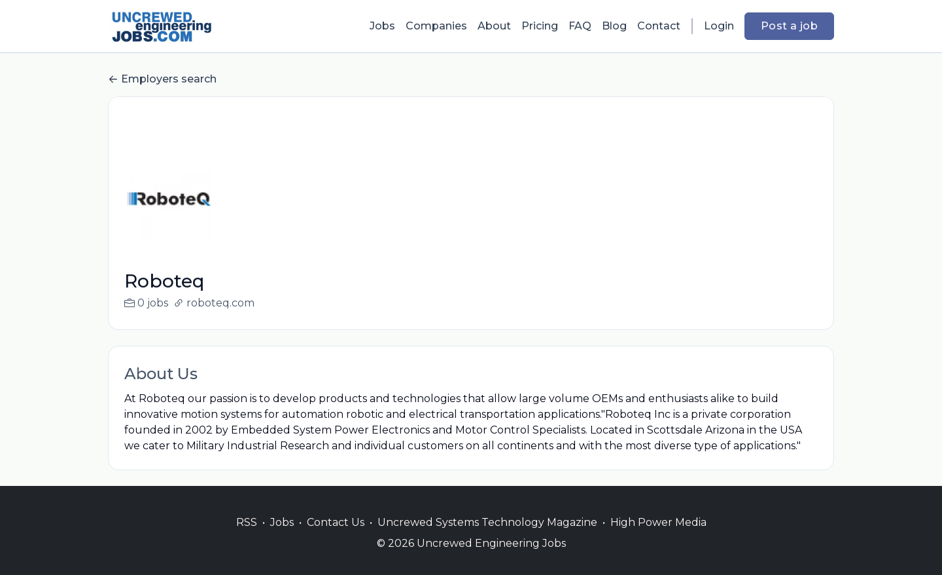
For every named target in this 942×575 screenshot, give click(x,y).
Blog (614, 26)
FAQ (579, 26)
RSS (246, 538)
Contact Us (335, 538)
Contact (658, 26)
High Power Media (658, 538)
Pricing (539, 26)
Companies (436, 26)
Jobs (382, 26)
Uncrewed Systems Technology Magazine (487, 538)
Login (719, 26)
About (494, 26)
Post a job (789, 26)
